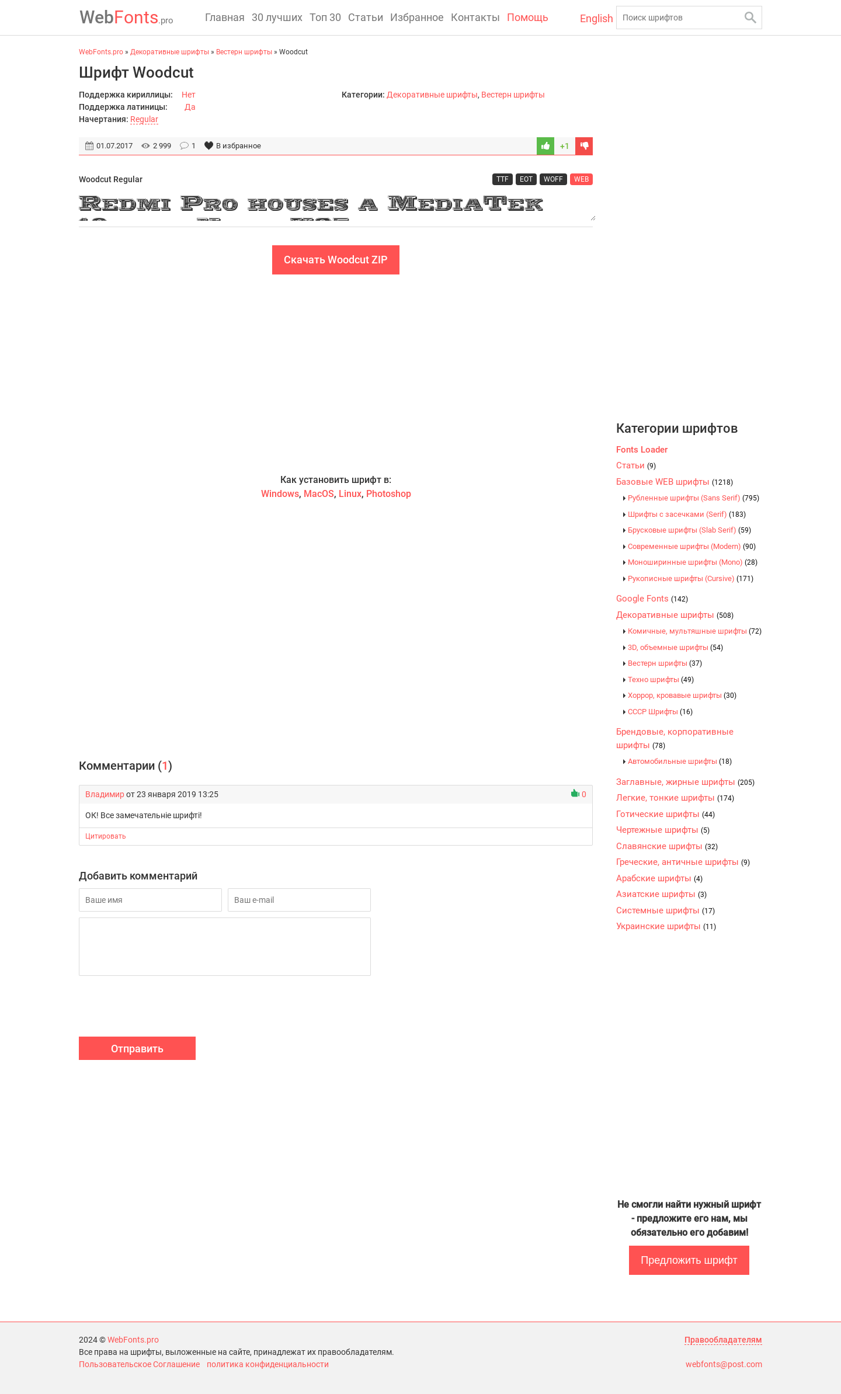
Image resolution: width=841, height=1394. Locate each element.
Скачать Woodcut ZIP (336, 259)
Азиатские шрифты (661, 894)
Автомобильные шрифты (680, 761)
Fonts (126, 17)
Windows (280, 493)
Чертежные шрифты (663, 830)
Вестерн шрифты (513, 94)
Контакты (475, 17)
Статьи (365, 17)
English (593, 18)
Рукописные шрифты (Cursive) (690, 578)
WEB (581, 179)
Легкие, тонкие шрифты (675, 797)
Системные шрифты (665, 910)
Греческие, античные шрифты (683, 862)
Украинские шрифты (666, 926)
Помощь (527, 17)
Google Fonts (652, 598)
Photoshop (388, 493)
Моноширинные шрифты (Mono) (692, 562)
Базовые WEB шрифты (674, 482)
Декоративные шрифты (432, 94)
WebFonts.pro (133, 1339)
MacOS (319, 493)
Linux (350, 493)
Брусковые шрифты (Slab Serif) (689, 530)
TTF (502, 179)
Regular (144, 119)
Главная (225, 17)
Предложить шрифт (689, 1260)
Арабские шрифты (659, 878)
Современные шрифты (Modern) (692, 546)
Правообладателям (723, 1339)
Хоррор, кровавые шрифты (682, 695)
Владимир (104, 794)
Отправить (137, 1048)
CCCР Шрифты (660, 711)
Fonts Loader (642, 449)
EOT (526, 179)
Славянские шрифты (667, 846)
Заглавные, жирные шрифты (685, 782)
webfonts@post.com (724, 1364)
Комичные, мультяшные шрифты (695, 631)
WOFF (553, 179)
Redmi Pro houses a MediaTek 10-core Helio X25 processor (336, 206)
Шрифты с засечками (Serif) (687, 514)
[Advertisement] (336, 374)
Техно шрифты (661, 679)
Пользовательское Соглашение (139, 1364)
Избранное (417, 17)
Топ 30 (325, 17)
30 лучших (277, 17)
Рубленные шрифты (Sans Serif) (693, 497)
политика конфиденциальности (268, 1364)
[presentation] (167, 1008)
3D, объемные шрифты (675, 647)
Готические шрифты (665, 814)
